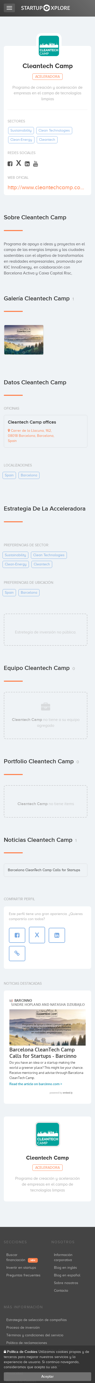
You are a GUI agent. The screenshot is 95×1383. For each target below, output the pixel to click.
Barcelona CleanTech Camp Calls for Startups (44, 870)
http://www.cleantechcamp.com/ (47, 187)
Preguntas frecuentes (23, 1275)
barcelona (29, 475)
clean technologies (54, 130)
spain (9, 475)
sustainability (21, 130)
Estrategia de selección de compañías (36, 1320)
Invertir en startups (21, 1268)
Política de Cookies (22, 1352)
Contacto (61, 1290)
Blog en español (67, 1275)
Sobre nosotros (66, 1283)
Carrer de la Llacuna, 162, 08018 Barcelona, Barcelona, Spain (31, 436)
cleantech (47, 140)
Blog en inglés (65, 1268)
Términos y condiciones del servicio (34, 1335)
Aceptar (47, 1376)
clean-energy (21, 140)
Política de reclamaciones (26, 1343)
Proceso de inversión (23, 1327)
